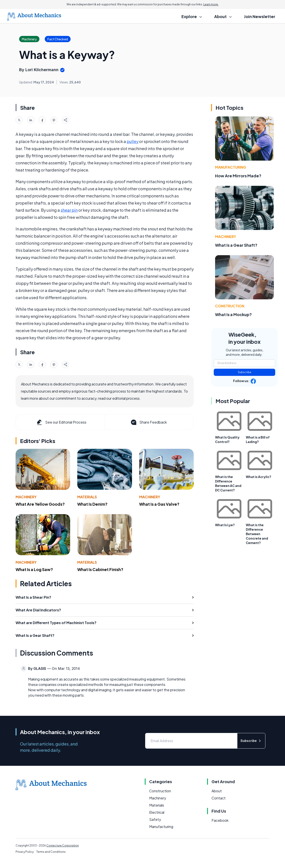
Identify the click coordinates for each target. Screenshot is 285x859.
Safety (155, 819)
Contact (219, 798)
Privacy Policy (25, 851)
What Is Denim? (92, 504)
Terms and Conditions (51, 851)
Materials (87, 497)
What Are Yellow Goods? (40, 504)
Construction (229, 306)
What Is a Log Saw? (34, 569)
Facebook (220, 820)
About (217, 791)
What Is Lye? (225, 525)
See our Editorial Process (61, 422)
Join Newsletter (259, 16)
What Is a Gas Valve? (159, 504)
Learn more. (211, 4)
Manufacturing (230, 167)
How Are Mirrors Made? (238, 175)
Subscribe (244, 372)
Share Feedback (148, 422)
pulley (132, 141)
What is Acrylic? (258, 477)
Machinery (26, 497)
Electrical (156, 812)
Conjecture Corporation (62, 845)
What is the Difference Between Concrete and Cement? (257, 534)
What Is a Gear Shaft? (236, 245)
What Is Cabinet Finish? (100, 569)
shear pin (69, 210)
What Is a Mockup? (233, 314)
